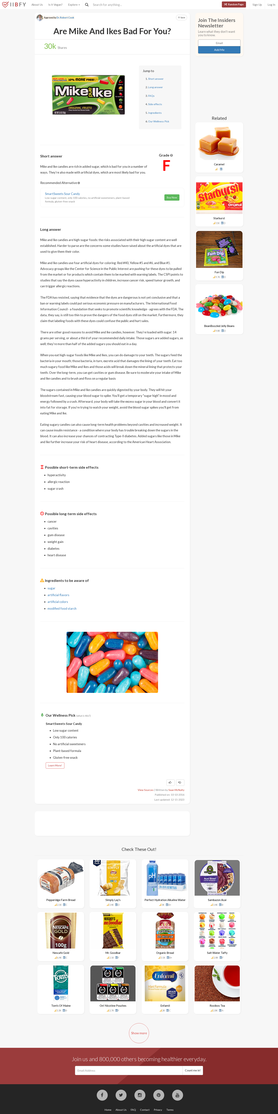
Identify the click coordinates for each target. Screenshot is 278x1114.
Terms (170, 1109)
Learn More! (55, 765)
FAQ (133, 1109)
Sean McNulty (176, 789)
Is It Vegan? (55, 4)
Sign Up (257, 4)
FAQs (151, 95)
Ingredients (155, 112)
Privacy (158, 1109)
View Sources (145, 789)
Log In (271, 4)
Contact (145, 1109)
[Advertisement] (106, 823)
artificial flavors (58, 595)
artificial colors (58, 602)
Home (108, 1109)
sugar (51, 588)
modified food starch (62, 608)
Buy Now (172, 197)
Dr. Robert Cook (65, 17)
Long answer (155, 87)
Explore (74, 4)
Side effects (155, 104)
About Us (37, 4)
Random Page (234, 4)
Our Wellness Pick (158, 121)
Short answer (156, 78)
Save (181, 17)
